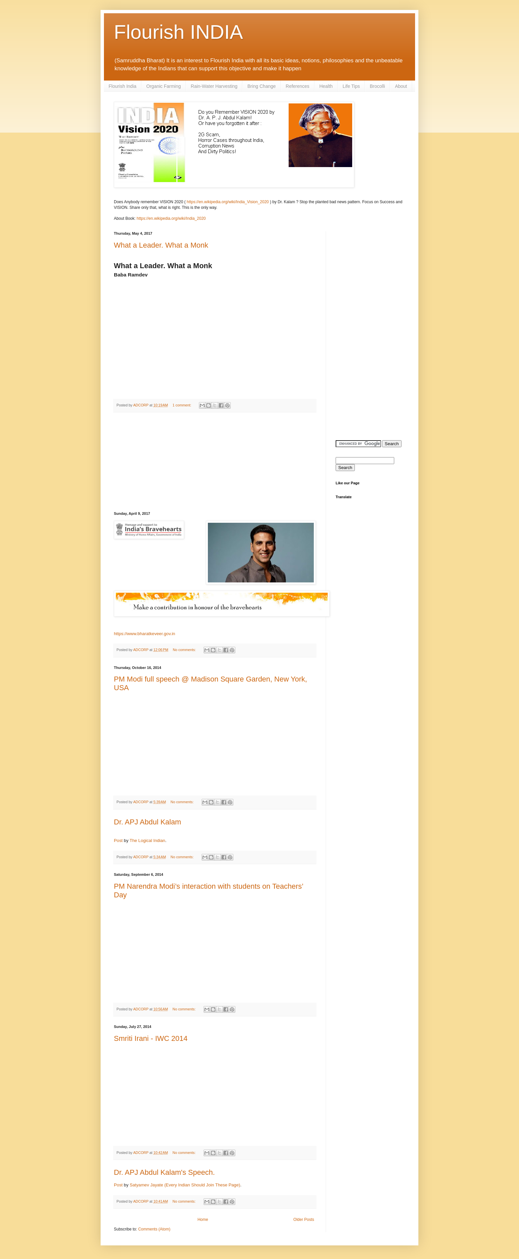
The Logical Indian (147, 840)
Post (118, 840)
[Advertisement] (214, 462)
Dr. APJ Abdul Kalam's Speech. (164, 1172)
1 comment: (182, 405)
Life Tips (351, 86)
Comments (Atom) (154, 1229)
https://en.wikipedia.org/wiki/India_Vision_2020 (228, 202)
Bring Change (261, 86)
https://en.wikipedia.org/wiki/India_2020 (171, 218)
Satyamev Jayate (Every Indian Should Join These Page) (185, 1184)
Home (203, 1219)
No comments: (185, 650)
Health (326, 86)
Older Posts (303, 1219)
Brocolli (377, 86)
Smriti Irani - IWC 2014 (151, 1038)
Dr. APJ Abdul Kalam (147, 822)
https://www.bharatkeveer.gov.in (144, 633)
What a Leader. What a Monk (161, 245)
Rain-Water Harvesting (214, 86)
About (401, 86)
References (297, 86)
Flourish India (122, 86)
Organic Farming (163, 86)
